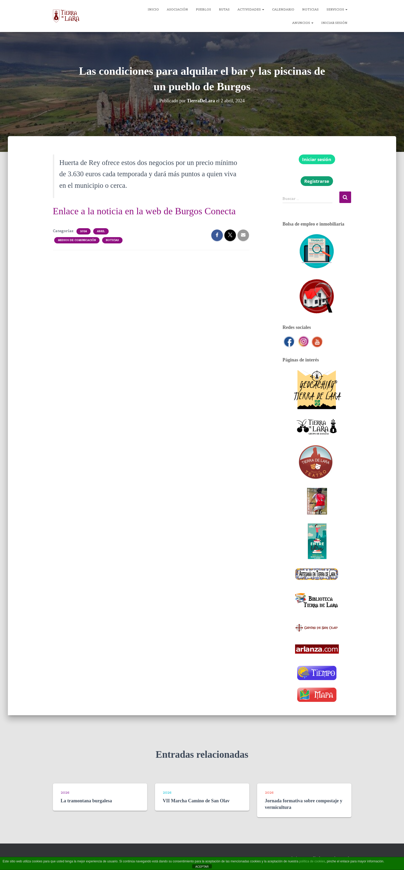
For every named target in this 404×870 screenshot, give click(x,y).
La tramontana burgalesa (86, 800)
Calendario (283, 9)
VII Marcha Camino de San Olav (196, 800)
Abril (101, 231)
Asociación (177, 9)
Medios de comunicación (77, 240)
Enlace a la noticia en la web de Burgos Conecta (146, 211)
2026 (65, 792)
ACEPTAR (202, 866)
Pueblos (203, 9)
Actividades (250, 9)
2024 (83, 231)
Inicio (153, 9)
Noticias (310, 9)
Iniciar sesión (334, 23)
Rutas (224, 9)
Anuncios (302, 23)
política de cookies (312, 861)
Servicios (336, 9)
